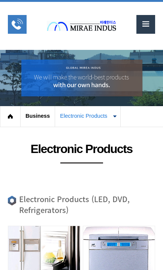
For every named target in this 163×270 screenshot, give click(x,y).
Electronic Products (83, 116)
